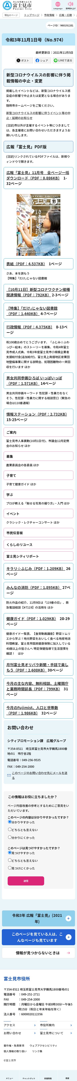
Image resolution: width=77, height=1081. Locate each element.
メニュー (9, 1078)
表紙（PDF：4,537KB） (25, 263)
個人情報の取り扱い (15, 1051)
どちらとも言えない (24, 830)
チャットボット (28, 1078)
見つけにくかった (23, 868)
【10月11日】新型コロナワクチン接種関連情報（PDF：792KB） (38, 292)
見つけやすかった (23, 853)
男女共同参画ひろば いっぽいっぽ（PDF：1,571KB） (34, 380)
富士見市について (51, 1033)
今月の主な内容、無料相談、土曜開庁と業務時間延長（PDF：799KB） (37, 686)
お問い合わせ (12, 1033)
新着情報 (48, 1078)
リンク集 (37, 1051)
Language (57, 8)
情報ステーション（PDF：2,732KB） (36, 414)
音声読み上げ (71, 8)
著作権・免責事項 (14, 1045)
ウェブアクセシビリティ (43, 1045)
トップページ (31, 15)
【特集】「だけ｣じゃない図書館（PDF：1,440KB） (31, 310)
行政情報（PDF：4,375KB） (29, 327)
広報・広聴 (65, 15)
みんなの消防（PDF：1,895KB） (33, 587)
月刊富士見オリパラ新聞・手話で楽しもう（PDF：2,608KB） (37, 667)
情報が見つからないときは (38, 952)
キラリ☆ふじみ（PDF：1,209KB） (35, 568)
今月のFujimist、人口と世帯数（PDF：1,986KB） (32, 710)
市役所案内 (47, 1025)
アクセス (9, 1025)
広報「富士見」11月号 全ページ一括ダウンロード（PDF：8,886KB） (37, 175)
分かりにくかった (23, 837)
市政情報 (49, 15)
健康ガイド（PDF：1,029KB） (31, 618)
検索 (67, 1078)
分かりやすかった (23, 822)
